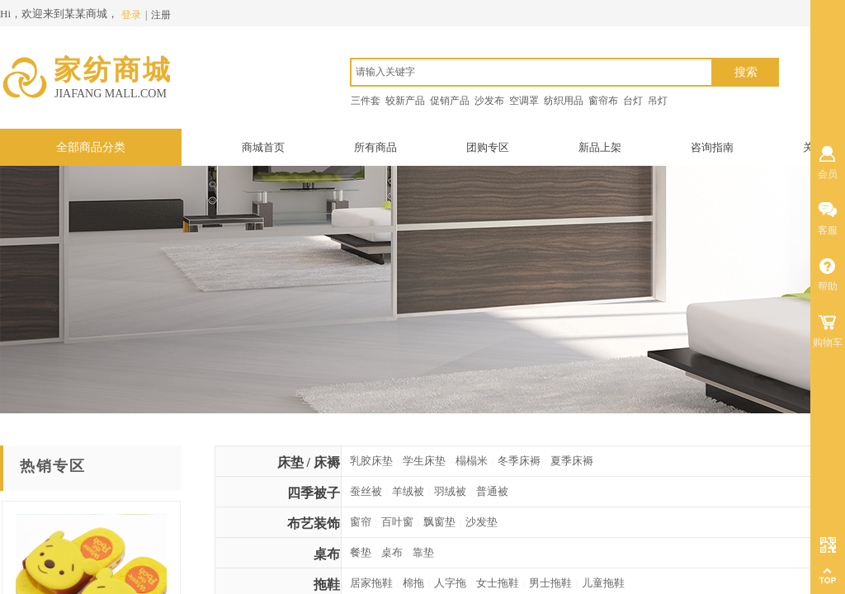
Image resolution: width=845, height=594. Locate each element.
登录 (131, 15)
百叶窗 (397, 522)
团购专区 (487, 147)
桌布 (327, 554)
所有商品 (375, 147)
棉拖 (413, 583)
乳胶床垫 (371, 461)
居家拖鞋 (371, 583)
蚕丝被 (366, 491)
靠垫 (423, 552)
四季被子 (313, 493)
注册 (161, 15)
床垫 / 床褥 (308, 462)
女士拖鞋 (497, 583)
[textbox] (531, 72)
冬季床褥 (519, 461)
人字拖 (450, 583)
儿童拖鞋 (603, 583)
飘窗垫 (439, 522)
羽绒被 (450, 491)
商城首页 (263, 147)
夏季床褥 (571, 461)
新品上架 (599, 147)
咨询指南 (712, 147)
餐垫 (360, 552)
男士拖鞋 (550, 583)
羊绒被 (408, 491)
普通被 (492, 491)
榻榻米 (472, 461)
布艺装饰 (313, 523)
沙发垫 (481, 522)
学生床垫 (424, 461)
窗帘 (360, 522)
